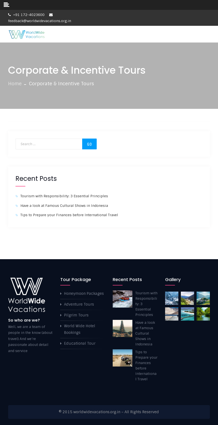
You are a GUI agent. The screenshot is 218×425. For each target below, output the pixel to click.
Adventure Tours (79, 304)
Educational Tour (79, 343)
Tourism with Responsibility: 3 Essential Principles (64, 196)
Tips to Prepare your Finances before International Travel (69, 215)
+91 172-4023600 (26, 15)
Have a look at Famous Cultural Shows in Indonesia (64, 205)
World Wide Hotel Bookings (79, 329)
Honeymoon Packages (84, 293)
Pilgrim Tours (76, 315)
